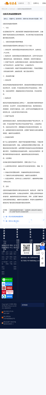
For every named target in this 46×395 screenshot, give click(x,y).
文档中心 (36, 3)
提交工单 (3, 268)
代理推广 (7, 258)
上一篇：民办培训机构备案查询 (13, 217)
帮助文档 (4, 9)
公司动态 (15, 263)
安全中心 (3, 253)
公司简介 (15, 253)
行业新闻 (11, 253)
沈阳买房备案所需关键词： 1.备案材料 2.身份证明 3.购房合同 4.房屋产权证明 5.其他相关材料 (26, 211)
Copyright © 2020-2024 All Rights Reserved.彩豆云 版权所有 (9, 306)
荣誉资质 (15, 268)
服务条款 (3, 273)
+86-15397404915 (32, 257)
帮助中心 (11, 258)
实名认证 (3, 258)
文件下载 (11, 263)
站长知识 (12, 9)
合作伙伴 (7, 253)
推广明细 (7, 263)
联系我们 (15, 258)
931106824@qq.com (33, 260)
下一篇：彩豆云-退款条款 (11, 221)
